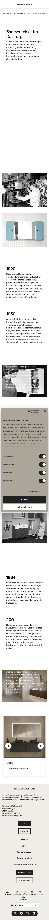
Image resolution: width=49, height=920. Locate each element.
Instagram (17, 893)
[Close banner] (45, 411)
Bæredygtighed (24, 858)
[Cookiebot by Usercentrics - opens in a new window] (29, 411)
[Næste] (41, 746)
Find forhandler (24, 873)
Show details (35, 491)
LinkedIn (32, 893)
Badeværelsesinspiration (24, 864)
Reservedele (24, 880)
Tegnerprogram (24, 852)
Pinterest (23, 898)
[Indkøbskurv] (27, 913)
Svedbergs (6, 13)
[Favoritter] (21, 913)
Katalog (25, 831)
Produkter (24, 839)
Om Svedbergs (19, 13)
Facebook (7, 893)
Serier (24, 845)
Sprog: (13, 905)
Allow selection (24, 507)
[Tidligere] (8, 746)
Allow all (24, 499)
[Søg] (15, 913)
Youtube (40, 893)
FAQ (24, 824)
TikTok (24, 893)
